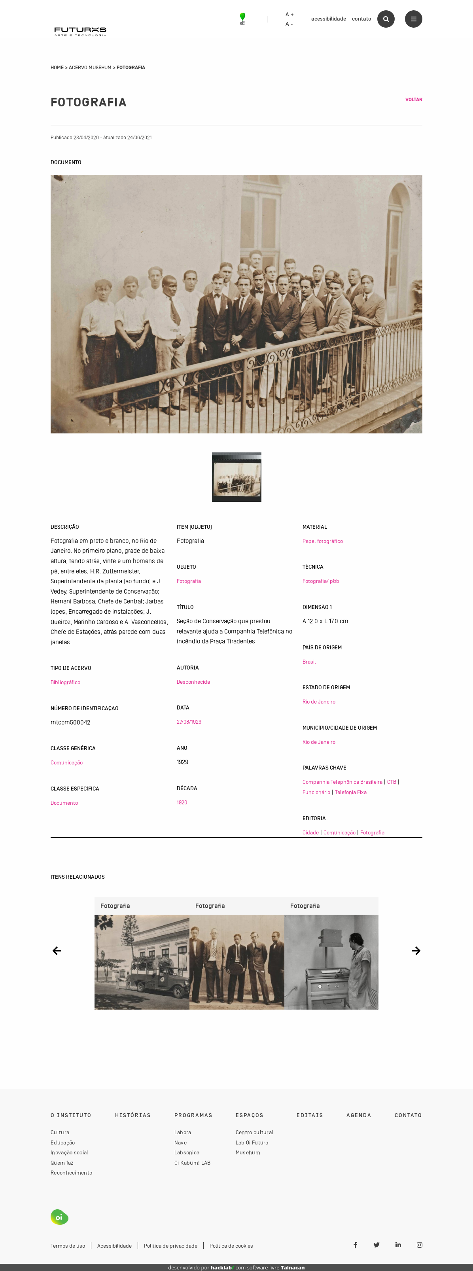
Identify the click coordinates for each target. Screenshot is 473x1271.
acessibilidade (328, 18)
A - (289, 24)
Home (57, 67)
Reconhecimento (71, 1172)
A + (290, 14)
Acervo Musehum (90, 67)
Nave (180, 1142)
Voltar (413, 99)
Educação (63, 1142)
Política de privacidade (170, 1246)
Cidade (311, 832)
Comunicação (67, 762)
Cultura (60, 1132)
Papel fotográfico (323, 541)
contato (361, 18)
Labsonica (187, 1152)
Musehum (248, 1152)
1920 (182, 802)
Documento (64, 803)
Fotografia (189, 581)
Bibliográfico (65, 682)
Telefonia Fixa (351, 792)
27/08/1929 (189, 722)
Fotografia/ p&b (321, 581)
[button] (57, 950)
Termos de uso (68, 1246)
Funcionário (316, 792)
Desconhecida (193, 682)
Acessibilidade (114, 1246)
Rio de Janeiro (319, 701)
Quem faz (62, 1162)
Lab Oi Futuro (252, 1142)
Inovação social (70, 1152)
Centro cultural (255, 1132)
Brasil (309, 661)
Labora (182, 1132)
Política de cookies (231, 1246)
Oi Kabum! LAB (192, 1162)
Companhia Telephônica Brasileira (342, 782)
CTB (391, 782)
